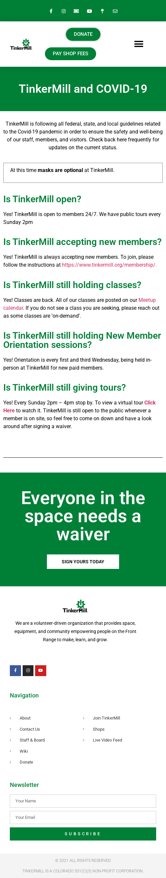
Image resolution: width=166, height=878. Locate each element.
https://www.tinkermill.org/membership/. (109, 265)
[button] (139, 44)
